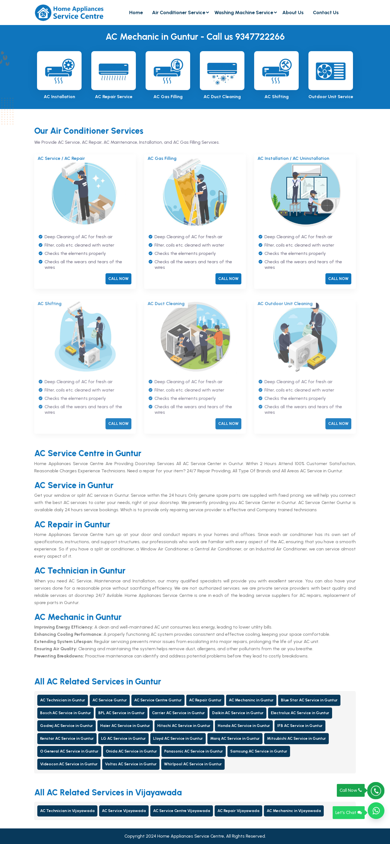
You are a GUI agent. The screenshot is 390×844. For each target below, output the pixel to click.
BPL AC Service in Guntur (121, 713)
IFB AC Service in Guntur (300, 725)
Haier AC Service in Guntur (125, 725)
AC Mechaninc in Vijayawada (294, 810)
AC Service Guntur (109, 700)
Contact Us (326, 12)
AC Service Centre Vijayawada (181, 810)
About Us (293, 12)
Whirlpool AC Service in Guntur (193, 764)
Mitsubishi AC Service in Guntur (296, 738)
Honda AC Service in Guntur (244, 725)
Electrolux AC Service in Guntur (300, 713)
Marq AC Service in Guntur (235, 738)
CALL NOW (118, 279)
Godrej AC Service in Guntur (66, 725)
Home (136, 12)
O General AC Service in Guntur (69, 751)
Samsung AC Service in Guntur (258, 751)
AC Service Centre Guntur (158, 700)
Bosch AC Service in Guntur (65, 713)
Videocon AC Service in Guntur (69, 764)
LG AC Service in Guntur (123, 738)
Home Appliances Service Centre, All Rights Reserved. (211, 836)
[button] (376, 810)
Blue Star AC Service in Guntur (309, 700)
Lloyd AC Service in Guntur (178, 738)
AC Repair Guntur (205, 700)
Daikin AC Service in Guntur (238, 713)
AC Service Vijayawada (124, 810)
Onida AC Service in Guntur (131, 751)
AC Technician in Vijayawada (67, 810)
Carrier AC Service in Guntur (178, 713)
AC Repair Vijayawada (238, 810)
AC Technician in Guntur (62, 700)
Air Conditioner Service (178, 12)
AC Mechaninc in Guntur (251, 700)
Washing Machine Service (243, 12)
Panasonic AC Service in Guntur (193, 751)
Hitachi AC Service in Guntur (183, 725)
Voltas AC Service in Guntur (131, 764)
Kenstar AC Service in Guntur (67, 738)
